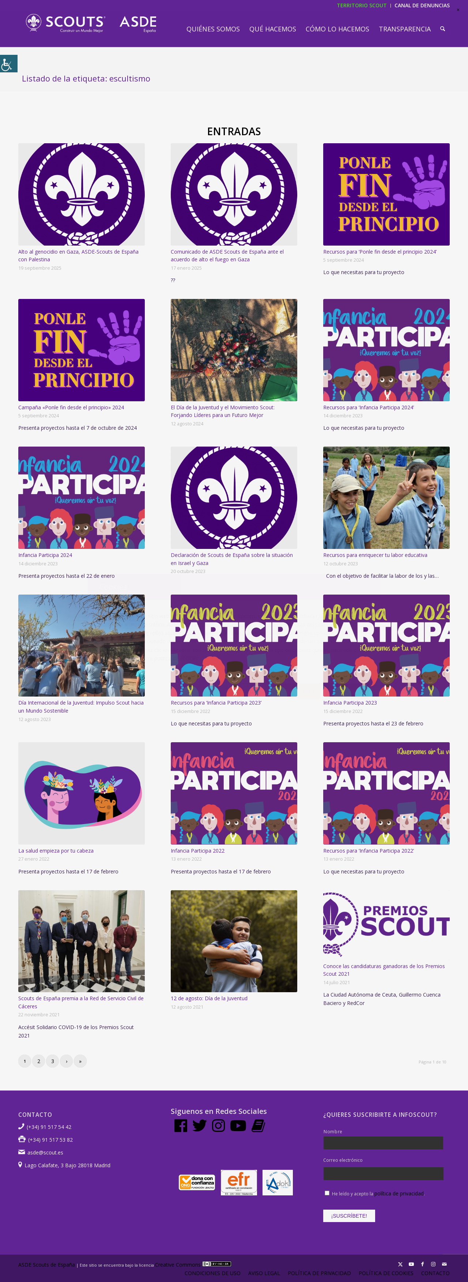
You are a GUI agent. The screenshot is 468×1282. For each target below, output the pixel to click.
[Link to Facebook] (422, 1264)
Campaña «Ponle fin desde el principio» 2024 (71, 407)
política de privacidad (399, 1193)
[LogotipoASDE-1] (90, 23)
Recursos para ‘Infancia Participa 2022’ (368, 850)
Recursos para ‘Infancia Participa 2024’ (368, 407)
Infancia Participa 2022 (197, 850)
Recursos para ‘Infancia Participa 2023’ (216, 702)
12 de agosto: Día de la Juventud (209, 998)
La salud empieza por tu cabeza (56, 850)
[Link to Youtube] (411, 1264)
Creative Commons (193, 1264)
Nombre (333, 1132)
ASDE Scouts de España (46, 1264)
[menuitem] (213, 29)
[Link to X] (400, 1264)
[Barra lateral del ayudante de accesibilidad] (9, 63)
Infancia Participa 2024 (45, 554)
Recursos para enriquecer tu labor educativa (375, 554)
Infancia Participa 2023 (350, 702)
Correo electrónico (343, 1160)
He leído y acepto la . (378, 1194)
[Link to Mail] (444, 1264)
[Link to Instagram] (433, 1264)
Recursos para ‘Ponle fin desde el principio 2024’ (380, 251)
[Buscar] (442, 29)
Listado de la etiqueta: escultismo (86, 78)
